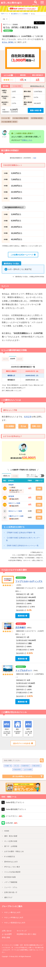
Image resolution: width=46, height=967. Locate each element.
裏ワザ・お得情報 (10, 846)
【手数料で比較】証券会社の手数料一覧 (20, 532)
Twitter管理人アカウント (15, 802)
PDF (34, 158)
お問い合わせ (7, 931)
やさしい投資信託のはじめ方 (14, 923)
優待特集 (14, 851)
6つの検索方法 (9, 856)
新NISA (11, 862)
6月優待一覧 (8, 765)
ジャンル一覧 (5, 118)
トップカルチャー (23, 670)
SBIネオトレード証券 (15, 511)
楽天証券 (11, 496)
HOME (6, 831)
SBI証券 (11, 485)
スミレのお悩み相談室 (12, 872)
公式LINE (12, 823)
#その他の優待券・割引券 (9, 122)
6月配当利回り (36, 765)
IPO (12, 867)
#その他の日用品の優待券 (20, 118)
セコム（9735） (8, 42)
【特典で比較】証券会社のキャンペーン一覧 (22, 545)
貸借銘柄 (15, 24)
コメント (5, 286)
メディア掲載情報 (10, 882)
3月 (37, 79)
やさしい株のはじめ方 (12, 912)
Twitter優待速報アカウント (16, 809)
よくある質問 (7, 934)
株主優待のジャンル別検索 (19, 14)
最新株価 (21, 616)
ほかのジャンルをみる (21, 743)
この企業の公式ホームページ (22, 255)
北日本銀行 (20, 627)
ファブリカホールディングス (28, 581)
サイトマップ (21, 931)
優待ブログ (8, 897)
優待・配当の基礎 (10, 836)
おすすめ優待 (28, 769)
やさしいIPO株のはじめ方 (13, 917)
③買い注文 (36, 426)
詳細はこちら (27, 140)
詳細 (39, 489)
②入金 (23, 426)
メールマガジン (14, 816)
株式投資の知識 (10, 877)
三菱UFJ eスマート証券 (15, 516)
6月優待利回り (25, 765)
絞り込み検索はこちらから (22, 776)
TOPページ (4, 14)
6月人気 (16, 765)
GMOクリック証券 (14, 503)
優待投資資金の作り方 (37, 86)
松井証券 (27, 417)
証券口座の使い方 (10, 892)
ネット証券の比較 (10, 841)
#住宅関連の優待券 (36, 118)
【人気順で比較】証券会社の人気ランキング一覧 (23, 539)
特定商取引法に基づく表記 (26, 934)
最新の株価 (34, 110)
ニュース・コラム (10, 887)
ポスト (39, 23)
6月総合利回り (17, 769)
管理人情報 (6, 937)
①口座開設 (9, 426)
